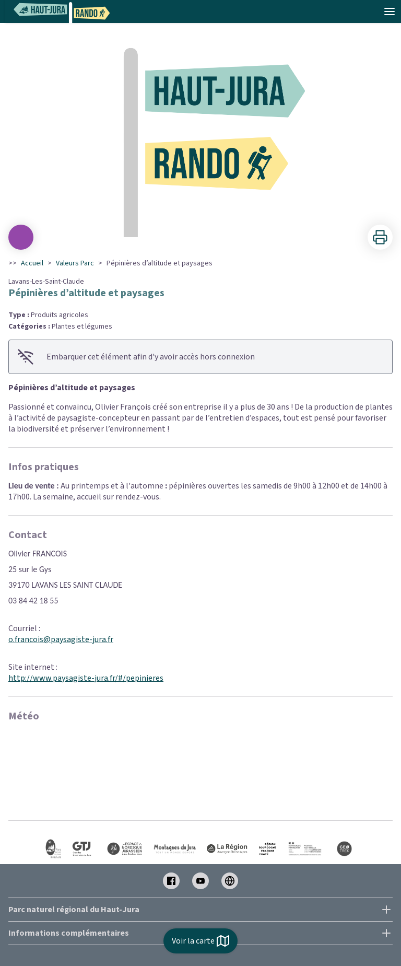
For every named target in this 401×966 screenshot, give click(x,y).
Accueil (32, 263)
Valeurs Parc (75, 263)
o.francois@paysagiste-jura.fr (60, 639)
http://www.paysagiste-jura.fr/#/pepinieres (85, 678)
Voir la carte (200, 941)
